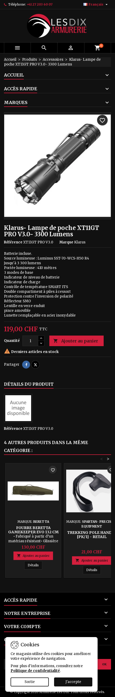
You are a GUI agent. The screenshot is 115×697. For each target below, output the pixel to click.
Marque (66, 242)
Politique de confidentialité (35, 670)
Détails (35, 565)
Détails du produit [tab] (29, 384)
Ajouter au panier (75, 341)
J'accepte (73, 682)
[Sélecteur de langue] (96, 4)
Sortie (30, 682)
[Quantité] (30, 341)
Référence (13, 242)
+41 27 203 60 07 (39, 4)
